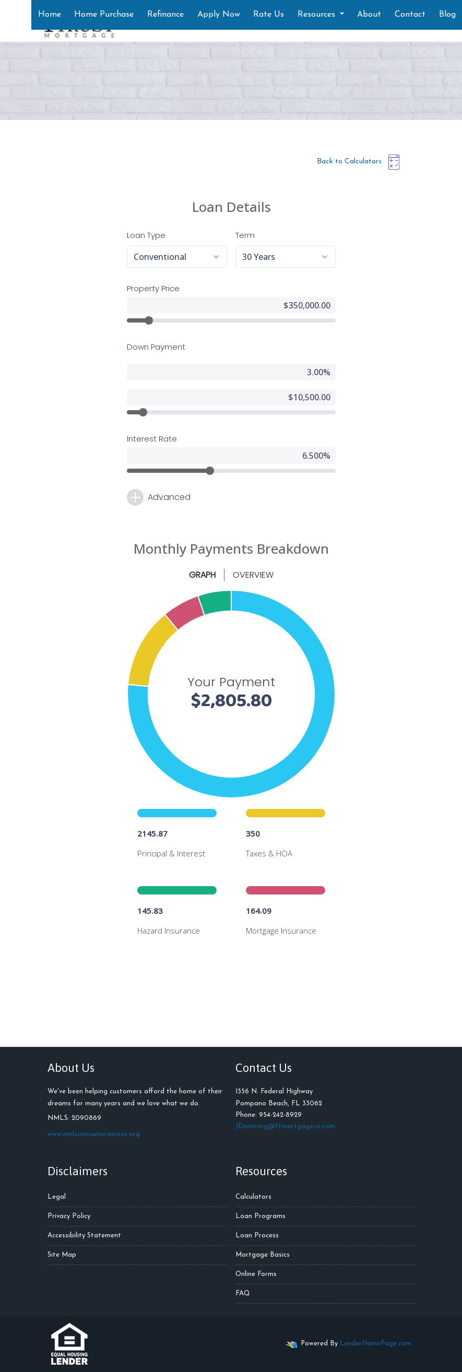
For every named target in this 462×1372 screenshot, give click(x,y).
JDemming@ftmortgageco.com (285, 1126)
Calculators (253, 1197)
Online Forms (256, 1274)
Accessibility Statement (84, 1235)
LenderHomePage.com (375, 1343)
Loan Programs (260, 1216)
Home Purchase (104, 14)
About (369, 14)
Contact (410, 14)
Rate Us (268, 14)
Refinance (165, 14)
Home (49, 14)
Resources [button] (318, 14)
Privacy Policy (69, 1216)
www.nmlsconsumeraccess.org (94, 1134)
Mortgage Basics (262, 1254)
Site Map (62, 1254)
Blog (447, 14)
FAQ (242, 1293)
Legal (57, 1197)
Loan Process (257, 1235)
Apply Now (218, 14)
